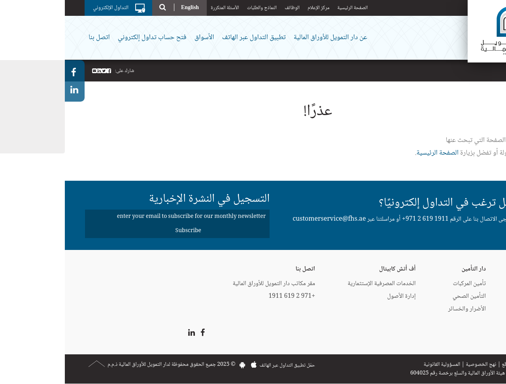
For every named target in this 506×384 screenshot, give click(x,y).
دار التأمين (409, 269)
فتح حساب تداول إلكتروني (87, 38)
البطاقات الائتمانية (473, 283)
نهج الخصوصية (416, 364)
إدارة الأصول (336, 296)
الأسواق (139, 38)
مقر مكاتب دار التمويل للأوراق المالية (209, 283)
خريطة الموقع (450, 364)
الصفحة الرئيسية (287, 8)
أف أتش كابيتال (332, 269)
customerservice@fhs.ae (264, 219)
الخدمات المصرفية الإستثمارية (317, 283)
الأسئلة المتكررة (160, 8)
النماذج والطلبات (197, 8)
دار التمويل (481, 269)
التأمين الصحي (404, 296)
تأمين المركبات (404, 283)
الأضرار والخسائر (402, 309)
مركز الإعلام (253, 8)
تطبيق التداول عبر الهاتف (189, 38)
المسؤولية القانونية (377, 364)
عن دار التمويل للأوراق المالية (265, 38)
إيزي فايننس (479, 296)
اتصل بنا (34, 38)
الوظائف (227, 8)
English (125, 7)
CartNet (482, 309)
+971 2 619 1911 (360, 219)
